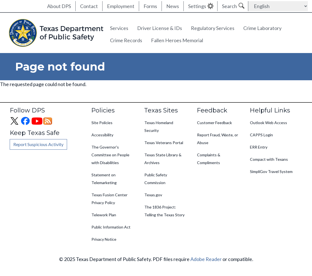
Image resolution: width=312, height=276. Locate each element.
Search (229, 6)
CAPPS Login (261, 134)
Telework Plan (103, 214)
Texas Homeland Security (158, 126)
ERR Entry (258, 147)
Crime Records (126, 40)
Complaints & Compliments (208, 158)
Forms (150, 6)
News (172, 6)
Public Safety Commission (155, 178)
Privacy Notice (103, 239)
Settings (197, 6)
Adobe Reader (206, 259)
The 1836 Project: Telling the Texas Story (164, 211)
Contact (89, 6)
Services (119, 28)
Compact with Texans (269, 159)
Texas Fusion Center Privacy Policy (109, 198)
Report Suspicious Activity (38, 144)
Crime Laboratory (262, 28)
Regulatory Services (212, 28)
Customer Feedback (214, 122)
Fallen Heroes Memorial (177, 40)
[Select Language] (278, 6)
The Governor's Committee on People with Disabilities (110, 155)
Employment (120, 6)
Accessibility (102, 134)
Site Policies (101, 122)
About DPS (59, 6)
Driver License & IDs (159, 28)
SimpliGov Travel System (271, 171)
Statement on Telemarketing (104, 178)
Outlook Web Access (268, 122)
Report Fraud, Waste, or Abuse (217, 138)
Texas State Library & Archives (162, 158)
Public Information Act (111, 227)
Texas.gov (153, 194)
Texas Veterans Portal (163, 142)
